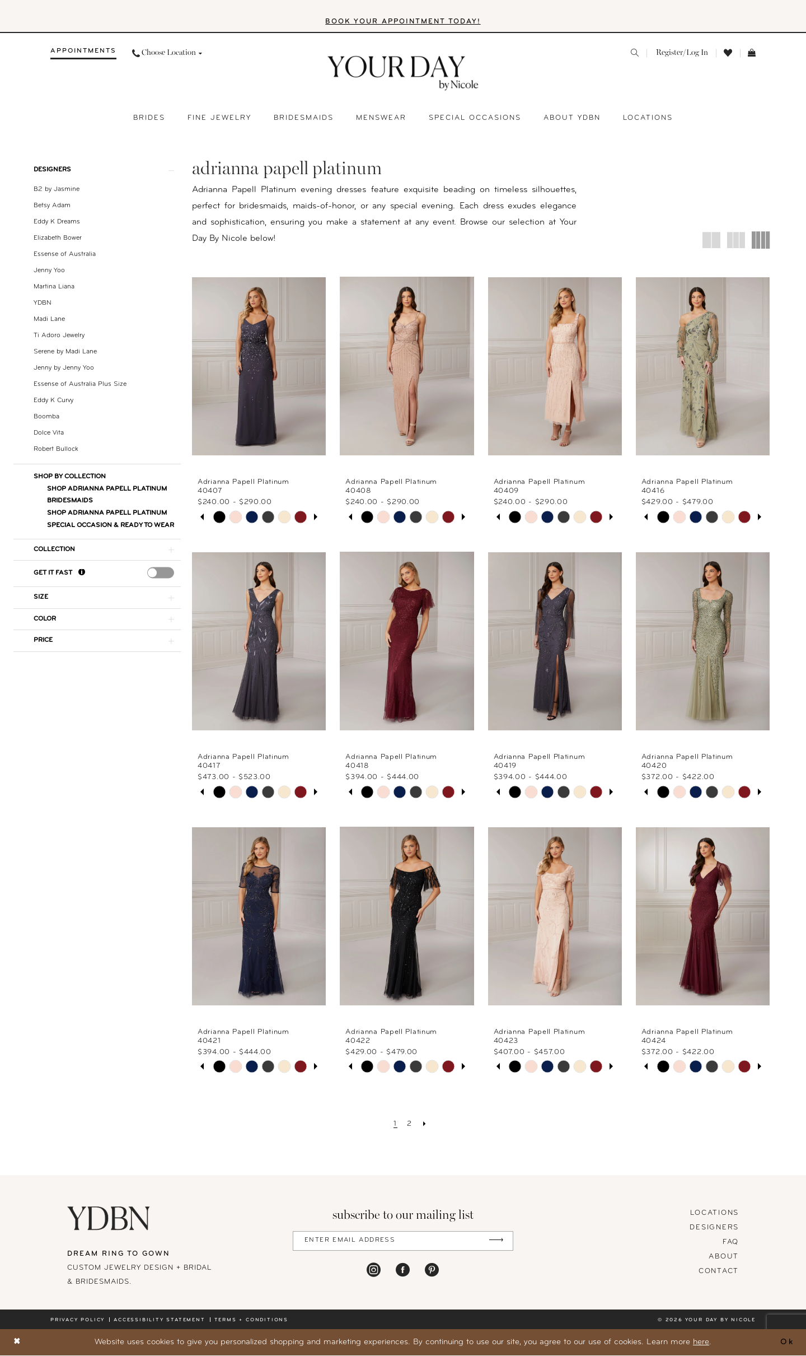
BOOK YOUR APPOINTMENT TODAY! (403, 22)
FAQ (731, 1242)
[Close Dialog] (17, 1343)
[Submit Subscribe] (496, 1241)
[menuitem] (83, 53)
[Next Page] (425, 1124)
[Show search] (634, 53)
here (701, 1342)
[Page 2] (410, 1124)
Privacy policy (77, 1319)
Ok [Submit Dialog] (787, 1342)
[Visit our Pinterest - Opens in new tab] (431, 1270)
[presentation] (160, 573)
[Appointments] (83, 53)
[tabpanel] (219, 517)
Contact (719, 1271)
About (724, 1256)
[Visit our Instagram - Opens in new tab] (373, 1270)
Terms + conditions (251, 1319)
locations (714, 1213)
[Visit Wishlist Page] (728, 53)
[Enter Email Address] (403, 1241)
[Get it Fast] (81, 574)
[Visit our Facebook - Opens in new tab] (402, 1270)
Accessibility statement (159, 1319)
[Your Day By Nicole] (109, 1218)
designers (714, 1227)
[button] (681, 53)
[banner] (403, 73)
